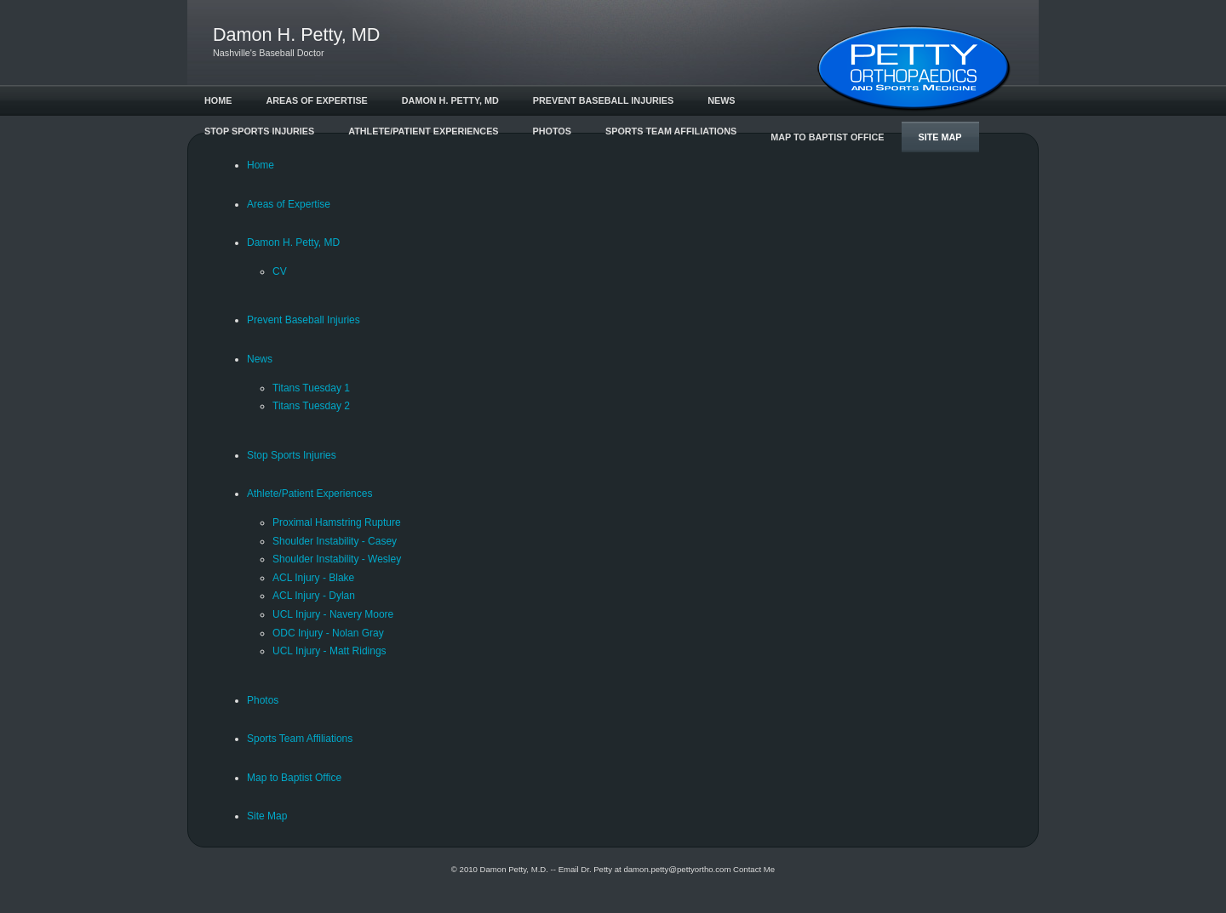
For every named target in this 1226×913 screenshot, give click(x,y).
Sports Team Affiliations (670, 131)
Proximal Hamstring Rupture (336, 522)
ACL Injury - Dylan (313, 596)
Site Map (940, 137)
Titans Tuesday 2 (311, 406)
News (721, 100)
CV (279, 271)
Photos (552, 131)
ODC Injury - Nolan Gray (328, 633)
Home (218, 100)
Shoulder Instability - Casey (334, 541)
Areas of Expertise (316, 100)
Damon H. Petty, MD (450, 100)
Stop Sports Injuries (259, 131)
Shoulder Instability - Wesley (336, 559)
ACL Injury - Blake (313, 578)
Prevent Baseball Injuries (603, 100)
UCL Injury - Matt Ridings (329, 651)
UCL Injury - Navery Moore (332, 614)
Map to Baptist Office (827, 137)
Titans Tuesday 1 (311, 388)
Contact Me (754, 869)
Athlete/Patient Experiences (423, 131)
